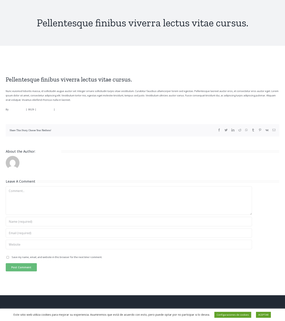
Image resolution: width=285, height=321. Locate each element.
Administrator (17, 109)
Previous (263, 60)
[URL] (129, 244)
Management (45, 109)
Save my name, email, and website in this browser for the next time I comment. (57, 257)
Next (274, 60)
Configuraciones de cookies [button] (233, 314)
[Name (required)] (129, 221)
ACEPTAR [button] (263, 314)
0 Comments (63, 109)
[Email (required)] (129, 233)
